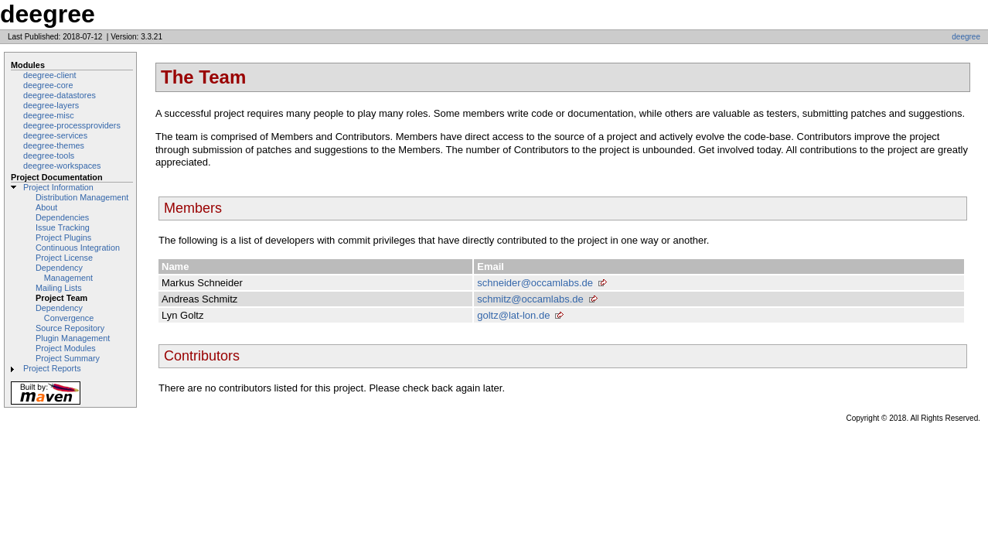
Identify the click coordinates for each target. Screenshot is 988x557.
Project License (64, 257)
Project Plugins (63, 237)
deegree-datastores (59, 95)
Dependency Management (64, 272)
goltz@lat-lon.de (513, 315)
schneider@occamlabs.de (535, 283)
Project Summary (68, 358)
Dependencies (62, 217)
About (46, 207)
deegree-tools (48, 155)
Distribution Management (82, 197)
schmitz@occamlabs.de (530, 299)
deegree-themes (53, 145)
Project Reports (52, 368)
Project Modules (66, 348)
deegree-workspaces (62, 165)
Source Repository (70, 328)
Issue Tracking (63, 227)
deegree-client (50, 75)
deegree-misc (48, 115)
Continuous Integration (78, 247)
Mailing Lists (59, 287)
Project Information (58, 187)
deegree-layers (51, 105)
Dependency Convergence (65, 313)
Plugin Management (73, 338)
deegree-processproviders (72, 125)
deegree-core (48, 85)
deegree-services (55, 135)
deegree (966, 36)
